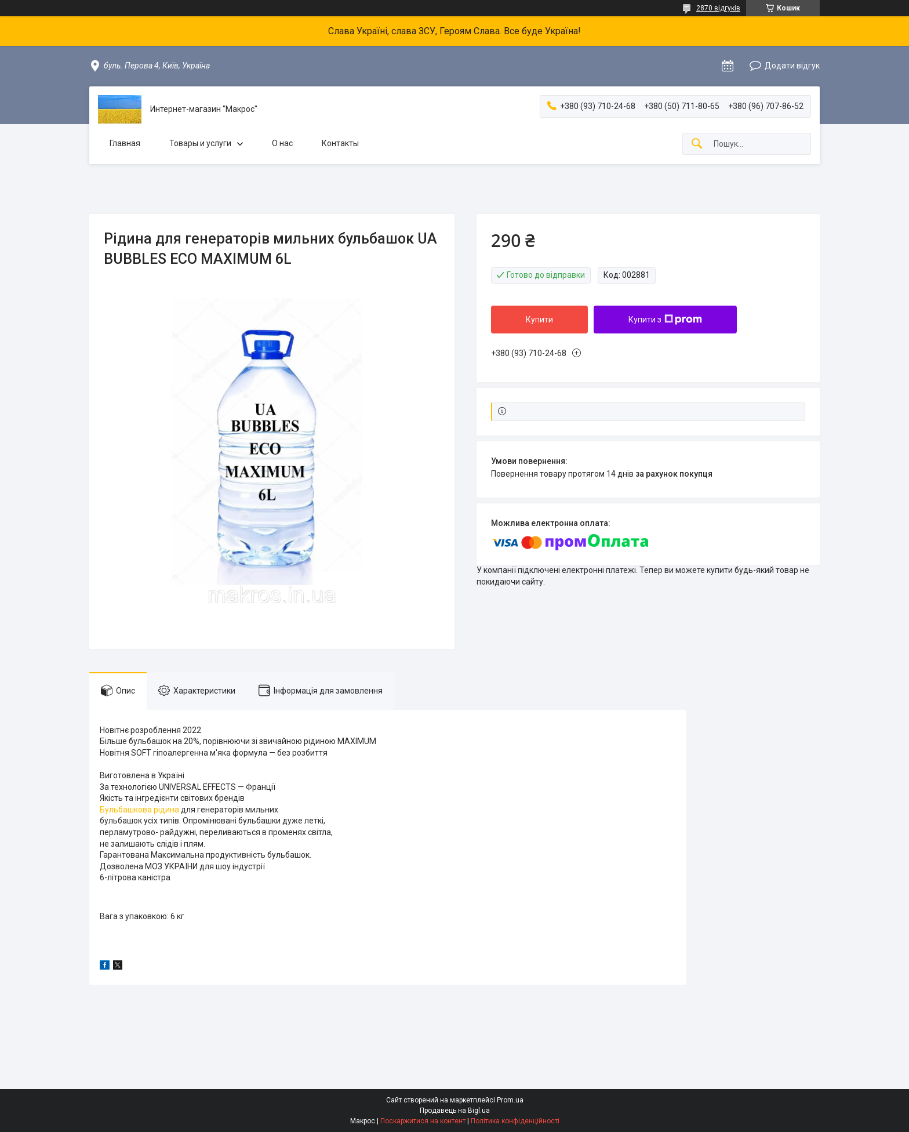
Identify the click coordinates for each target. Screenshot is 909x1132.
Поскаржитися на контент (423, 1121)
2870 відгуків (718, 8)
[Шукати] (697, 144)
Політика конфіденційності (515, 1121)
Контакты (340, 143)
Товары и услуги (200, 143)
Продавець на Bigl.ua (455, 1110)
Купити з (665, 319)
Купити (539, 319)
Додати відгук (792, 65)
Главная (125, 143)
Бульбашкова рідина (139, 809)
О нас (282, 143)
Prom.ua (510, 1100)
